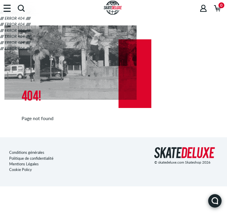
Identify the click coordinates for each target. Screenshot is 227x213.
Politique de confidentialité (31, 158)
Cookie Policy (20, 169)
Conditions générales (26, 152)
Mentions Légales (24, 164)
